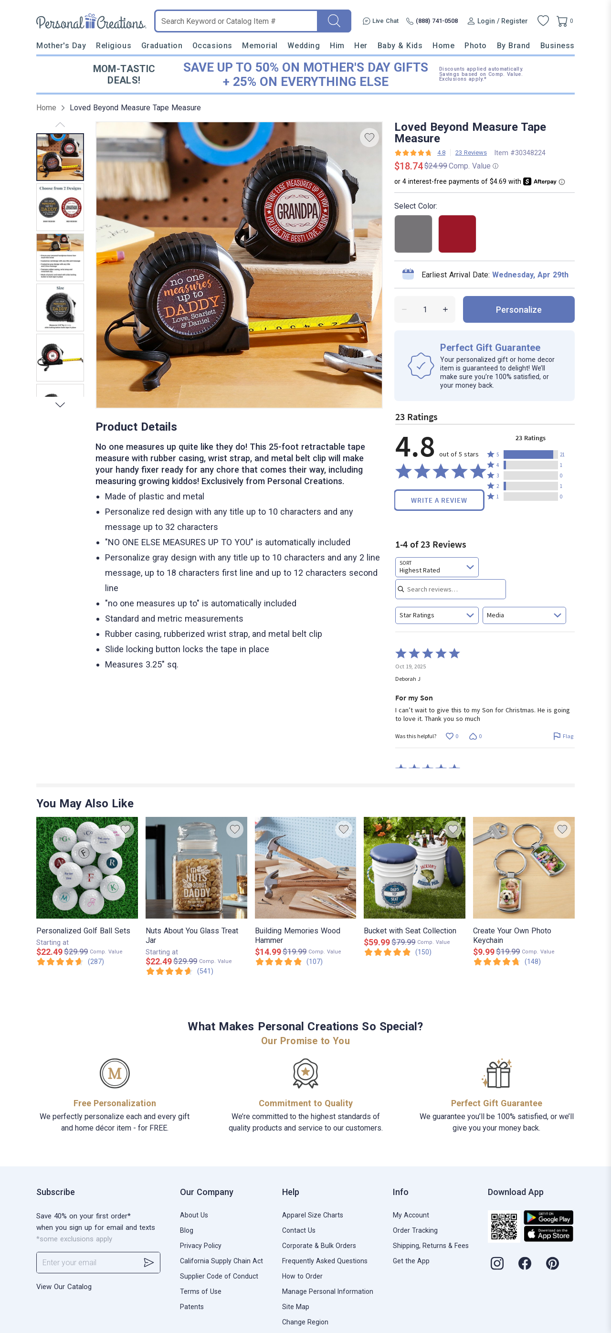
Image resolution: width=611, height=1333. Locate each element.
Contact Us (299, 1230)
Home (443, 45)
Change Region (305, 1322)
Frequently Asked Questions (325, 1261)
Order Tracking (415, 1230)
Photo (475, 45)
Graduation (161, 45)
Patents (192, 1307)
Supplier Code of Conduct (219, 1276)
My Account (411, 1215)
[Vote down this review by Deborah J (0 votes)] (475, 736)
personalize (519, 310)
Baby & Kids (400, 45)
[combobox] (437, 567)
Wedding (303, 45)
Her (361, 45)
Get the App (411, 1261)
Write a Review (439, 500)
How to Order (302, 1276)
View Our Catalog (64, 1286)
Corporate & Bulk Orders (319, 1245)
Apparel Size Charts (312, 1215)
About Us (194, 1215)
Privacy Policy (200, 1245)
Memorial (259, 45)
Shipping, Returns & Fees (431, 1245)
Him (337, 45)
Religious (113, 45)
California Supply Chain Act (221, 1261)
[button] (531, 454)
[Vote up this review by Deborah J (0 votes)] (452, 736)
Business (557, 45)
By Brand (513, 45)
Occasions (212, 45)
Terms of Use (200, 1291)
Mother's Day (61, 45)
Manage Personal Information (327, 1291)
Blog (186, 1230)
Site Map (295, 1307)
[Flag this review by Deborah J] (563, 736)
